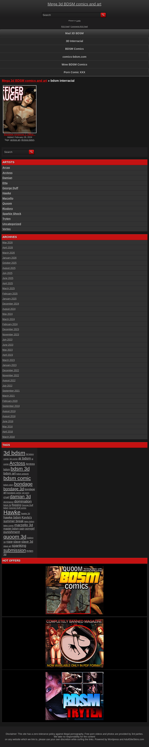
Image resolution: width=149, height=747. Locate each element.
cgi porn (25, 493)
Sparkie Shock (12, 213)
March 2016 (9, 437)
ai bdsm (24, 458)
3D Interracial (74, 41)
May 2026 (8, 242)
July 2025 (7, 273)
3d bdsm (14, 453)
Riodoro (8, 208)
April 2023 (8, 355)
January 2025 (10, 298)
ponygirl (30, 528)
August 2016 (9, 416)
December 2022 (11, 370)
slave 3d (27, 541)
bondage (23, 484)
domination (23, 501)
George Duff (10, 188)
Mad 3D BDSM (74, 33)
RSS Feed (65, 27)
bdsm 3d (20, 468)
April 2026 (8, 247)
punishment (11, 532)
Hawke (7, 193)
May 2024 (8, 314)
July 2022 (7, 385)
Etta (5, 183)
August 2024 (9, 309)
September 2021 (11, 390)
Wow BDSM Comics (74, 64)
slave (17, 541)
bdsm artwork (22, 474)
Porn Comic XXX (74, 72)
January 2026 (10, 258)
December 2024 (11, 303)
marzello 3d (23, 525)
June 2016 (8, 421)
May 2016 (8, 426)
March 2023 (9, 360)
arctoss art (15, 140)
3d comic (14, 459)
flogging (16, 505)
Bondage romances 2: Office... (20, 134)
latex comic (8, 525)
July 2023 (7, 339)
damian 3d (20, 496)
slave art (7, 546)
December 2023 (11, 329)
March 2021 (9, 396)
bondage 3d (13, 489)
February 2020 (10, 401)
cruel (6, 497)
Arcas (6, 167)
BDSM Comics (74, 48)
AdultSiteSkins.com (134, 739)
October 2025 (10, 263)
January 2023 (10, 365)
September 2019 (11, 406)
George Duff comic (17, 508)
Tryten (7, 218)
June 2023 (8, 345)
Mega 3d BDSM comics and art (74, 4)
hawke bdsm (12, 517)
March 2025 (9, 288)
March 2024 (9, 319)
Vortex (7, 229)
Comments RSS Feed (79, 27)
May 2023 (8, 350)
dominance (8, 502)
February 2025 (10, 293)
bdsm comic (17, 478)
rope (9, 541)
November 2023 (11, 334)
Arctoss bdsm (27, 140)
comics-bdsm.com (75, 56)
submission (14, 550)
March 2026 (9, 253)
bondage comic (14, 493)
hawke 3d (25, 513)
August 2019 (9, 411)
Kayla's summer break (17, 519)
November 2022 (11, 375)
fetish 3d (7, 505)
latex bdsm (29, 521)
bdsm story (8, 485)
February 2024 (10, 324)
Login (78, 21)
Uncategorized (12, 224)
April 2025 (8, 283)
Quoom (7, 203)
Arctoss (8, 172)
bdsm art (9, 473)
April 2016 (8, 431)
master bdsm (11, 528)
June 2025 (8, 278)
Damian (7, 178)
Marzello (8, 198)
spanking (19, 546)
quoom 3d (14, 537)
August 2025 (9, 268)
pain (22, 528)
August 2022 (9, 380)
